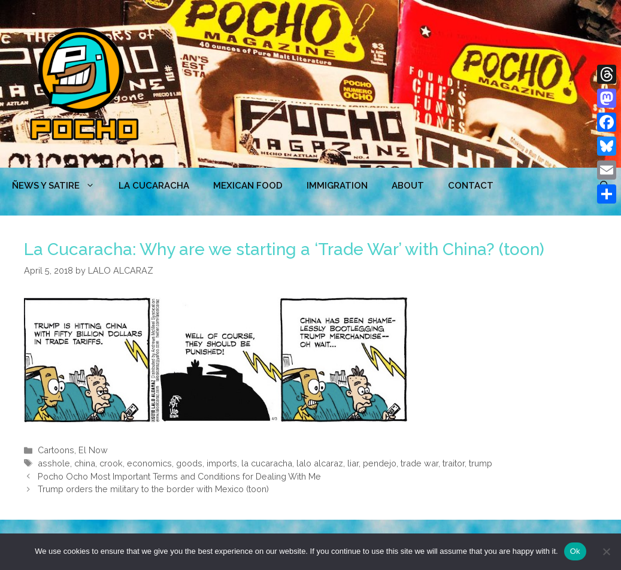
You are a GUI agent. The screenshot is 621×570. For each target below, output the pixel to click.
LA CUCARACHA (154, 185)
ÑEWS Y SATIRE (59, 186)
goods (189, 463)
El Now (93, 450)
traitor (454, 463)
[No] (606, 551)
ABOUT (408, 185)
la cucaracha (266, 463)
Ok (575, 551)
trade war (419, 463)
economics (149, 463)
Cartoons (56, 450)
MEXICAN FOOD (248, 185)
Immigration (337, 185)
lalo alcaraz (319, 463)
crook (111, 463)
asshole (54, 463)
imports (222, 463)
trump (480, 463)
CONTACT (470, 185)
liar (353, 463)
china (84, 463)
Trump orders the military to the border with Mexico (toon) (153, 489)
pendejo (379, 463)
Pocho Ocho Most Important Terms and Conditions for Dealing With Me (179, 476)
